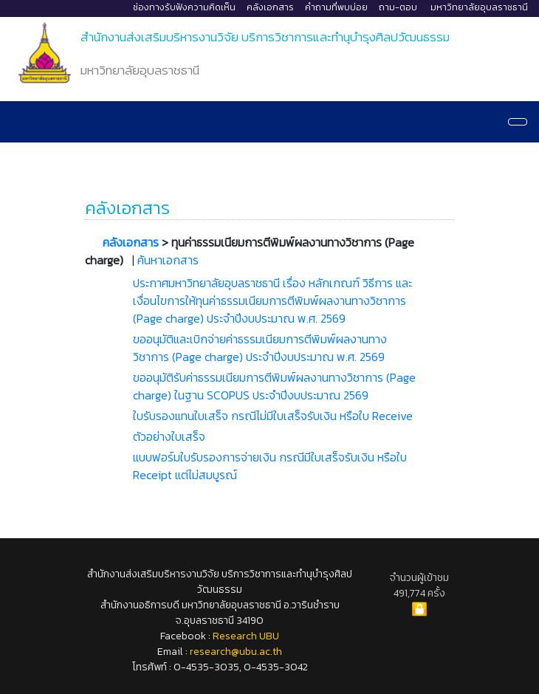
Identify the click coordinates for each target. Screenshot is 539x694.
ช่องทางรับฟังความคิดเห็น (184, 7)
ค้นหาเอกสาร (168, 260)
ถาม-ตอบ (398, 7)
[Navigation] (517, 122)
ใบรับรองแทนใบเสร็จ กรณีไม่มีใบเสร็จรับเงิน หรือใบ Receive (273, 416)
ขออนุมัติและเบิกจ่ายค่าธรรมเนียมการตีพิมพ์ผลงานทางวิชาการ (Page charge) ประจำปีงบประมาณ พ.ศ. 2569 (260, 347)
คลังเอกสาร (270, 7)
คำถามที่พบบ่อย (336, 7)
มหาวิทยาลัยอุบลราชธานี (479, 7)
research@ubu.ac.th (236, 651)
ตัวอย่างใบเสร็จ (169, 436)
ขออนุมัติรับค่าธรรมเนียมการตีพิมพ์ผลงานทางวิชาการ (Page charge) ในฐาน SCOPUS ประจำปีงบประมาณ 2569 (274, 386)
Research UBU (246, 636)
